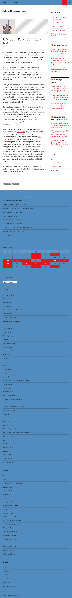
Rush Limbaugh (8, 418)
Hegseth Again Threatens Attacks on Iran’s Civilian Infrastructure (59, 69)
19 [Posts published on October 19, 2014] (8, 264)
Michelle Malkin (8, 369)
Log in (53, 159)
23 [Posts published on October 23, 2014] (45, 264)
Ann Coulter (7, 299)
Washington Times (9, 554)
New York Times (8, 513)
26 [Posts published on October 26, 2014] (8, 267)
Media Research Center (10, 505)
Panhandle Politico (9, 395)
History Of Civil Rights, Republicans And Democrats (20, 197)
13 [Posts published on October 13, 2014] (17, 261)
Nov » (66, 270)
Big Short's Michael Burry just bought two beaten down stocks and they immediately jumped (59, 105)
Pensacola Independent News (12, 520)
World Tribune (7, 458)
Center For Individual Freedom (13, 310)
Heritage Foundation (9, 343)
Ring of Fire (6, 582)
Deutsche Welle (8, 487)
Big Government (8, 302)
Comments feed (56, 166)
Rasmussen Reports (9, 543)
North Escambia (8, 392)
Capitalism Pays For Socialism (13, 223)
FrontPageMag (8, 336)
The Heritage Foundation (11, 429)
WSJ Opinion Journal (10, 462)
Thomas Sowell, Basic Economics (14, 231)
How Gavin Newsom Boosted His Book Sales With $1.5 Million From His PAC (60, 61)
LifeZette (6, 358)
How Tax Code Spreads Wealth (13, 201)
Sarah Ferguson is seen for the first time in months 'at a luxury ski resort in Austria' (60, 97)
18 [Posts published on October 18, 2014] (64, 261)
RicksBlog (6, 579)
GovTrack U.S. (7, 339)
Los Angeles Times (9, 502)
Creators (6, 325)
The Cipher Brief (8, 425)
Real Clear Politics (9, 410)
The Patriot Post (8, 436)
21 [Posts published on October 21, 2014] (26, 264)
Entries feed (55, 163)
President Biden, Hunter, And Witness (59, 35)
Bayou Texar (7, 235)
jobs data (21, 132)
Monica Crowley (8, 377)
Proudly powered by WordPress (11, 595)
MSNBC (5, 509)
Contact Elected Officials (11, 321)
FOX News (6, 494)
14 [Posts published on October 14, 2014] (26, 261)
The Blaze (6, 421)
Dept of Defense (8, 328)
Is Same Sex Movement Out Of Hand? (15, 204)
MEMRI (5, 366)
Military (5, 373)
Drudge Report (8, 332)
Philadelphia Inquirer (10, 535)
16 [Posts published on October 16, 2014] (45, 261)
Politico (5, 403)
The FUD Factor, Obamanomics (13, 220)
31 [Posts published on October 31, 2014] (55, 267)
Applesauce (6, 567)
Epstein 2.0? (55, 23)
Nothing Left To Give (10, 216)
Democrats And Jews (58, 30)
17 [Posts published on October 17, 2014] (55, 261)
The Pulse (6, 440)
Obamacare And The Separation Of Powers (17, 239)
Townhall (6, 451)
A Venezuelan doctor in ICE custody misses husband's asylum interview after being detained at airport (60, 133)
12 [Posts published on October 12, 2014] (8, 261)
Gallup (5, 498)
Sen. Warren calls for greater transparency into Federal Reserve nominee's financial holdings (59, 143)
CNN (4, 479)
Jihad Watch (7, 354)
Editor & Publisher (9, 491)
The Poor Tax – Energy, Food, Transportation (18, 208)
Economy (8, 183)
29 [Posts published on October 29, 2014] (36, 267)
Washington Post (8, 550)
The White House (8, 444)
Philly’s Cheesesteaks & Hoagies (13, 399)
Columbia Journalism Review (12, 483)
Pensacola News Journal (11, 524)
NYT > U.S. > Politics (60, 45)
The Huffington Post (9, 586)
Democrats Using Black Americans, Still (58, 18)
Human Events (7, 351)
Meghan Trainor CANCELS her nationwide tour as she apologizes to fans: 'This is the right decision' (59, 89)
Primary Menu (69, 2)
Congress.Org (7, 313)
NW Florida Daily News (10, 517)
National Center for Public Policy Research (17, 380)
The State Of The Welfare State (13, 212)
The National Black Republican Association (16, 432)
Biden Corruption (56, 26)
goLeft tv (6, 575)
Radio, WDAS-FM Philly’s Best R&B (14, 406)
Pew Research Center (10, 532)
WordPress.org (56, 170)
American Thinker (9, 295)
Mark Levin (6, 362)
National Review (8, 384)
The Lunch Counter (11, 2)
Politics (15, 183)
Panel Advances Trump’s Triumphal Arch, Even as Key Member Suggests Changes (59, 52)
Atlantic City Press (9, 476)
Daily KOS (6, 571)
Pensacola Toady (8, 528)
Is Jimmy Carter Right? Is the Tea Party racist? (18, 227)
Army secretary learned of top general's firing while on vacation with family (60, 125)
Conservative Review (9, 317)
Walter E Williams (9, 455)
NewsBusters (7, 388)
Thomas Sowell (8, 447)
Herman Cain (7, 347)
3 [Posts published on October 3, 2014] (54, 255)
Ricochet (6, 414)
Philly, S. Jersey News (10, 539)
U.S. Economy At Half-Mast (22, 41)
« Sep (5, 270)
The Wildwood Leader (10, 546)
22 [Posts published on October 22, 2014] (36, 264)
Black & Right (7, 306)
